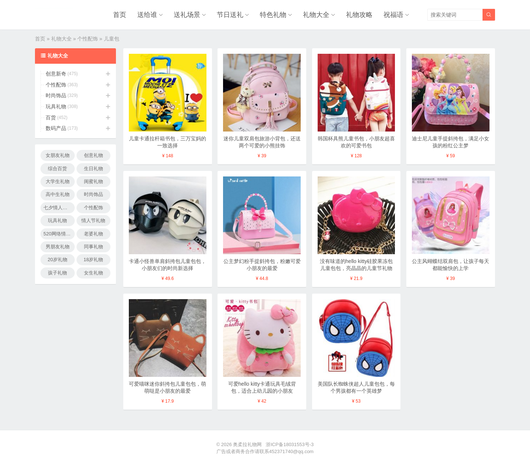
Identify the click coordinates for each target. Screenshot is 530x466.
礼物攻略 (359, 14)
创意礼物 (93, 155)
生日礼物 (93, 168)
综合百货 (57, 168)
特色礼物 (273, 14)
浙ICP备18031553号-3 (290, 444)
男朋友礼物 (58, 246)
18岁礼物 (93, 259)
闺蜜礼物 (93, 181)
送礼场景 (187, 14)
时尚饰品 (56, 95)
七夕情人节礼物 (59, 207)
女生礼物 (93, 273)
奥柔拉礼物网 (247, 444)
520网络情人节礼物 (59, 233)
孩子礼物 (57, 273)
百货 (51, 117)
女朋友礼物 (58, 155)
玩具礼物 (56, 106)
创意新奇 (56, 74)
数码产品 (56, 128)
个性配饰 (87, 39)
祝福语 (393, 14)
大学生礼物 (58, 181)
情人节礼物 (93, 220)
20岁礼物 (57, 259)
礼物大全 (316, 14)
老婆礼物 (93, 233)
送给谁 (147, 14)
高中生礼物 (58, 194)
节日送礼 (230, 14)
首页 (119, 14)
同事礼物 (93, 246)
